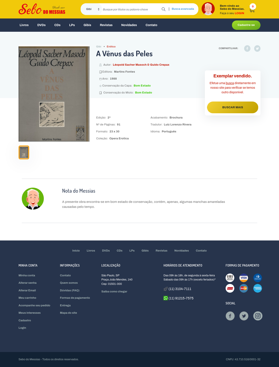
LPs (72, 25)
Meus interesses (30, 312)
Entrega (65, 305)
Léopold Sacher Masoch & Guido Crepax (141, 64)
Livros (24, 25)
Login (22, 327)
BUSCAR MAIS (232, 107)
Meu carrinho (27, 297)
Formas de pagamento (75, 297)
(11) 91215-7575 (178, 298)
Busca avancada (183, 8)
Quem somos (69, 282)
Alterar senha (28, 282)
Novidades (129, 25)
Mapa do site (68, 312)
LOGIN (239, 13)
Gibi (98, 46)
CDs (57, 25)
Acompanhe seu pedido (34, 305)
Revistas (106, 25)
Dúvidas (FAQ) (70, 290)
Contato (151, 25)
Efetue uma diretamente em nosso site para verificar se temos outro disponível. (233, 88)
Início (76, 250)
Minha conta (27, 275)
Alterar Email (27, 290)
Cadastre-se (246, 25)
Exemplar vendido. (232, 75)
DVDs (41, 25)
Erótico (111, 46)
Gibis (87, 25)
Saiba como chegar (114, 291)
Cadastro (25, 320)
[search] (132, 9)
